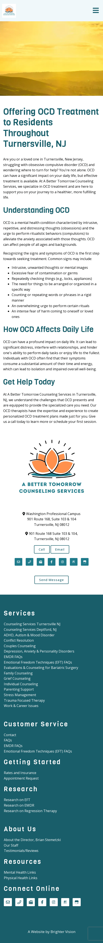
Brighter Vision (63, 931)
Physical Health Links (20, 878)
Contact (10, 735)
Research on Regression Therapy (30, 810)
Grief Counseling (17, 678)
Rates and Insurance (20, 772)
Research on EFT (17, 799)
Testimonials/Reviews (21, 850)
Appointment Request (21, 778)
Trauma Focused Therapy (24, 700)
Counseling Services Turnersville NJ (32, 624)
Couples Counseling (20, 646)
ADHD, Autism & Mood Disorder (29, 635)
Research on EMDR (19, 805)
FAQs (8, 740)
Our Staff (11, 845)
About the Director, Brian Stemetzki (32, 839)
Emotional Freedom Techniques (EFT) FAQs (38, 662)
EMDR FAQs (13, 656)
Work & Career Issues (21, 705)
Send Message (51, 580)
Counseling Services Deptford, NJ (30, 629)
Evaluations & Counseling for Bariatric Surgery (41, 667)
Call (42, 549)
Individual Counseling (21, 684)
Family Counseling (18, 673)
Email (60, 549)
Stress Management (20, 695)
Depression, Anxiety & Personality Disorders (39, 651)
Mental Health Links (20, 872)
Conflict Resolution (19, 640)
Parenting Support (19, 689)
